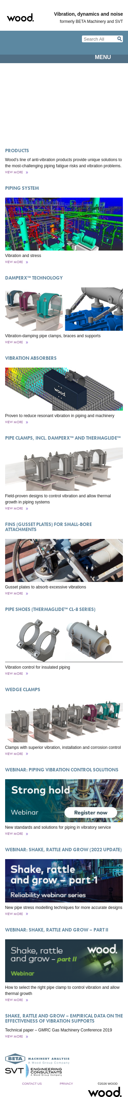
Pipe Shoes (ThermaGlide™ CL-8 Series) (50, 609)
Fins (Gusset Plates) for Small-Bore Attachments (48, 526)
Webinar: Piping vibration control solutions (61, 770)
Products (17, 150)
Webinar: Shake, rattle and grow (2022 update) (63, 849)
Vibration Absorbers (31, 358)
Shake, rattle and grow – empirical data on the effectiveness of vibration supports (64, 1018)
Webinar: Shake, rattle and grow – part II (56, 930)
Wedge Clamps (22, 689)
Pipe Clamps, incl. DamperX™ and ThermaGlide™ (63, 438)
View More (14, 172)
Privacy (66, 1083)
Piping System (22, 188)
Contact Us (32, 1083)
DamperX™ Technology (34, 278)
